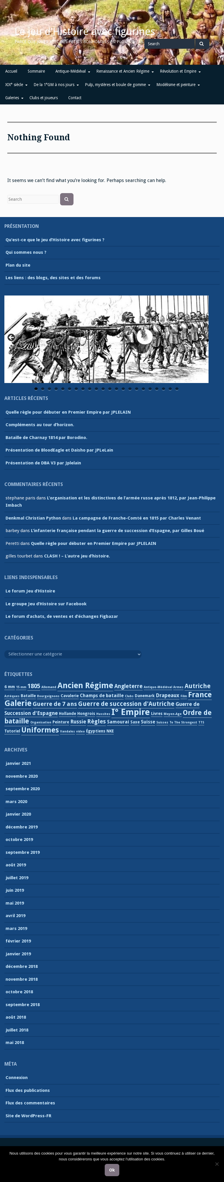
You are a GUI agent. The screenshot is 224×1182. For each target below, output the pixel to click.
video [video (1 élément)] (80, 731)
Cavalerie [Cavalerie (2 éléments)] (70, 695)
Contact (74, 97)
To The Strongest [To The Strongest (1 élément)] (183, 722)
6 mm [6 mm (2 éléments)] (9, 686)
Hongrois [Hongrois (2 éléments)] (86, 713)
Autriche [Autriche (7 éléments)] (198, 686)
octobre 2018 (19, 991)
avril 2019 (15, 915)
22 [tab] (177, 389)
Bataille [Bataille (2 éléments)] (28, 695)
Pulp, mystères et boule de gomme (115, 84)
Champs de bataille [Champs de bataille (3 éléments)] (102, 695)
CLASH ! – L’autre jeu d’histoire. (77, 556)
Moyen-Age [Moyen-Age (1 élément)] (173, 714)
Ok (112, 1170)
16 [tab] (137, 389)
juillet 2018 (17, 1030)
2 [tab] (42, 389)
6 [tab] (69, 389)
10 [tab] (96, 389)
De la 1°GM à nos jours (54, 84)
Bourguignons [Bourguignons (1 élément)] (48, 696)
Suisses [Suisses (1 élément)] (162, 722)
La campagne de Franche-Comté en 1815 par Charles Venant (137, 518)
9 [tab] (89, 389)
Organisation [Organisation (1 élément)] (40, 722)
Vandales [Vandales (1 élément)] (67, 731)
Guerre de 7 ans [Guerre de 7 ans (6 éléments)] (55, 703)
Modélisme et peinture (175, 84)
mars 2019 (16, 928)
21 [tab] (170, 389)
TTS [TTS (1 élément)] (201, 722)
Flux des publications (28, 1090)
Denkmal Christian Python (33, 518)
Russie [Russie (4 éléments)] (78, 722)
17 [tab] (143, 389)
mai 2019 (15, 903)
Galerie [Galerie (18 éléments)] (18, 703)
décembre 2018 (22, 966)
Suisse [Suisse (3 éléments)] (148, 722)
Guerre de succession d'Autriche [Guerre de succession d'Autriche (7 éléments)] (126, 703)
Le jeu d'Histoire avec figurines (85, 31)
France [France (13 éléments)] (200, 694)
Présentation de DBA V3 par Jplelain (43, 463)
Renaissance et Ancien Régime (122, 71)
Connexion (17, 1077)
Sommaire (36, 71)
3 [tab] (49, 389)
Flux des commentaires (30, 1103)
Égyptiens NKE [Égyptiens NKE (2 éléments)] (100, 731)
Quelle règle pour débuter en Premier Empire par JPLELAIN (68, 412)
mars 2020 (16, 801)
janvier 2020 (18, 814)
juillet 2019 (17, 877)
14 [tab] (123, 389)
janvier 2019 (18, 954)
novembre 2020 (22, 776)
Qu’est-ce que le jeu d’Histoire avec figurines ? (55, 239)
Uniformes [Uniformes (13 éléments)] (40, 730)
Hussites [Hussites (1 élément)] (103, 714)
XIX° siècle (14, 84)
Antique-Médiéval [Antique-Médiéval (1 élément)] (158, 687)
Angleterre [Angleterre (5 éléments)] (128, 686)
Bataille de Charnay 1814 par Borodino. (46, 437)
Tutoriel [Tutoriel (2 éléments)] (12, 731)
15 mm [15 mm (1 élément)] (21, 687)
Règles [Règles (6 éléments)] (96, 721)
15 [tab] (130, 389)
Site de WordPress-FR (28, 1115)
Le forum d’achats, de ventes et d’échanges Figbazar (62, 616)
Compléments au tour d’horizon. (40, 424)
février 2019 (18, 941)
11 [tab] (103, 389)
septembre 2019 (23, 852)
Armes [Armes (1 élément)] (178, 687)
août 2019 (16, 865)
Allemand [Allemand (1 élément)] (48, 687)
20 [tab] (163, 389)
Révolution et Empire (178, 71)
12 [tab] (110, 389)
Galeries (12, 97)
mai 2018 (15, 1042)
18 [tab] (150, 389)
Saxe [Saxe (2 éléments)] (135, 722)
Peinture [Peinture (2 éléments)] (60, 722)
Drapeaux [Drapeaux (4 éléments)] (167, 695)
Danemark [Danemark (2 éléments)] (145, 695)
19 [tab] (157, 389)
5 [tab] (62, 389)
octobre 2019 (19, 839)
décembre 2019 (22, 827)
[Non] (217, 1164)
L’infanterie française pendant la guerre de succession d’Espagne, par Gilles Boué (117, 530)
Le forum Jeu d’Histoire (30, 591)
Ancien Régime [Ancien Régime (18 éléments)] (85, 685)
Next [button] (201, 337)
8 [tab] (83, 389)
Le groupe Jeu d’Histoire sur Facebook (46, 603)
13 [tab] (117, 389)
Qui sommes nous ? (26, 252)
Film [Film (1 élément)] (184, 696)
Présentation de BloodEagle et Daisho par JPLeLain (59, 450)
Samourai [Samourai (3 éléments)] (118, 722)
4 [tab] (56, 389)
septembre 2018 (23, 1004)
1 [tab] (36, 389)
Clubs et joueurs (43, 97)
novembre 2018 (22, 979)
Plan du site (18, 265)
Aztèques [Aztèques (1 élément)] (12, 696)
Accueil (11, 71)
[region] (106, 339)
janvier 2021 (18, 763)
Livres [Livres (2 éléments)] (156, 713)
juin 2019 (15, 890)
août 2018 (16, 1017)
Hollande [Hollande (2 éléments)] (67, 713)
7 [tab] (76, 389)
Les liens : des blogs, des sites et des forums (53, 277)
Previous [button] (11, 337)
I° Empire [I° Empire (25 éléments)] (130, 712)
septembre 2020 (23, 788)
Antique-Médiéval (70, 71)
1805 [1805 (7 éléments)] (33, 686)
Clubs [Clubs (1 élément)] (129, 696)
